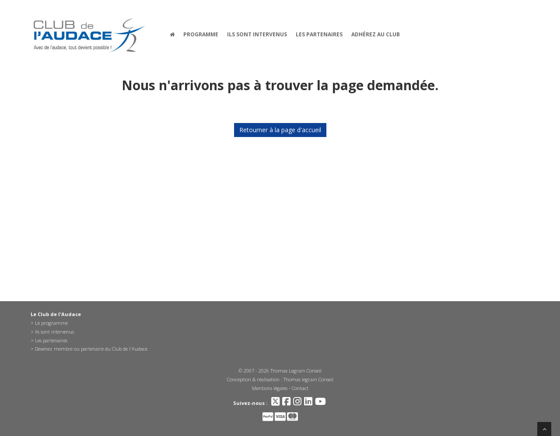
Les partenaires (319, 34)
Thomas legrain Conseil (308, 379)
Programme (200, 34)
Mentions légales (269, 388)
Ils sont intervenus (257, 34)
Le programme (51, 323)
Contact (300, 388)
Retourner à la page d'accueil (280, 130)
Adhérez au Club (375, 34)
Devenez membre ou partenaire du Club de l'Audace (91, 348)
